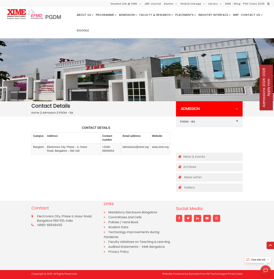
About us (84, 15)
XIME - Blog (233, 4)
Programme (105, 15)
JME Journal (152, 4)
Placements (184, 15)
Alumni (168, 4)
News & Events (191, 153)
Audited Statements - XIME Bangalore (136, 228)
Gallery (186, 184)
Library (213, 4)
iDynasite (194, 272)
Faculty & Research (155, 15)
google (83, 30)
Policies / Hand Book (123, 204)
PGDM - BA (209, 121)
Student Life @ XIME (124, 4)
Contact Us (250, 15)
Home (35, 113)
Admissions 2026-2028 (266, 87)
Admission (127, 15)
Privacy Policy (118, 233)
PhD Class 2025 (254, 4)
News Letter (190, 174)
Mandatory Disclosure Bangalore (132, 194)
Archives (187, 164)
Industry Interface (213, 15)
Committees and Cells (125, 199)
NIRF (236, 15)
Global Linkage (190, 4)
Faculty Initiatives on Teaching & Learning (139, 224)
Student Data (118, 209)
